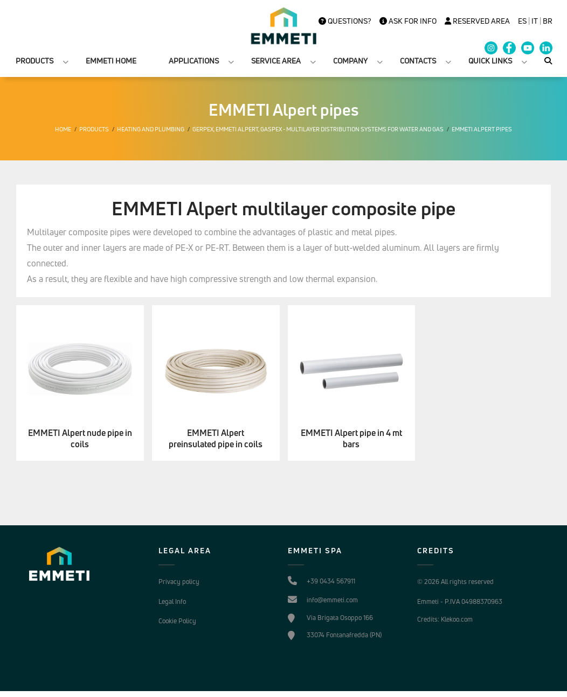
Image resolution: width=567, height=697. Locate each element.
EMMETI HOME (111, 60)
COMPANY (350, 60)
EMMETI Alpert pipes (482, 129)
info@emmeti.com (332, 599)
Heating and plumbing (150, 129)
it (534, 21)
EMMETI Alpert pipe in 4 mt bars (351, 438)
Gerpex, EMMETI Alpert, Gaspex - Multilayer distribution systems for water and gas (318, 129)
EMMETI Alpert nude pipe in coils (80, 438)
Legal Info (172, 601)
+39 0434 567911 (331, 581)
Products (94, 129)
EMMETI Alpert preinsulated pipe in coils (215, 438)
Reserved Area (477, 21)
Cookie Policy (177, 620)
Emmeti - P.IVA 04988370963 (459, 601)
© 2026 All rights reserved (455, 581)
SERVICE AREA (276, 60)
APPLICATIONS (194, 60)
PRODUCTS (34, 60)
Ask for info (408, 21)
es (522, 21)
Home (63, 129)
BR (547, 21)
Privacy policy (178, 581)
